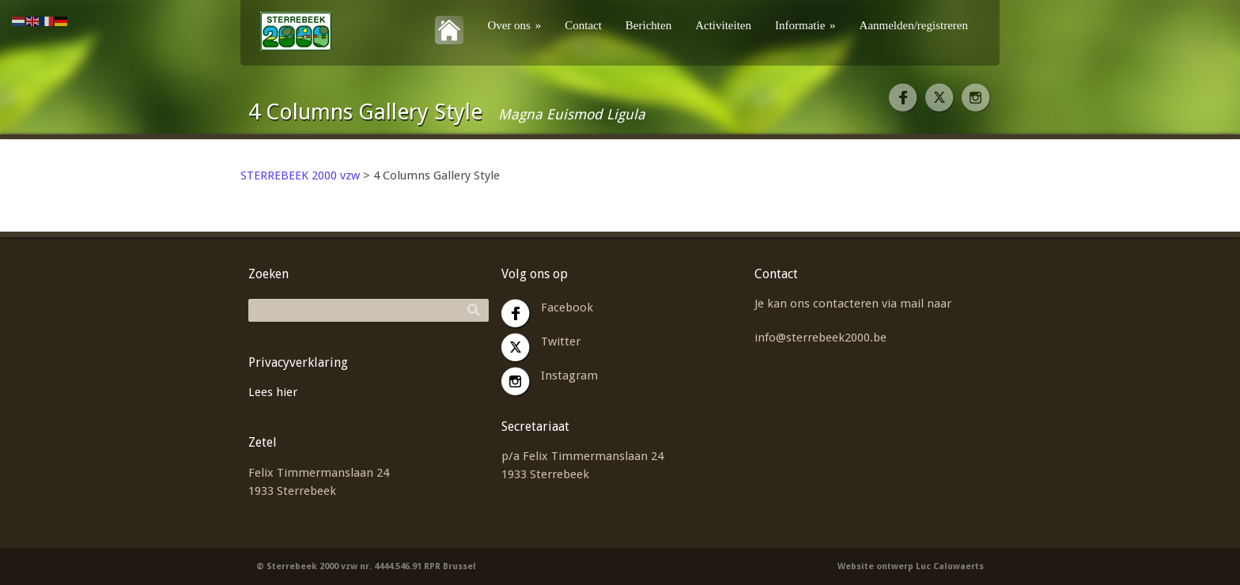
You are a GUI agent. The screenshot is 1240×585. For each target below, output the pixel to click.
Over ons (514, 25)
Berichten (648, 25)
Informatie (805, 25)
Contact (583, 25)
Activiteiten (723, 25)
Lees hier (272, 392)
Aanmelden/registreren (914, 25)
